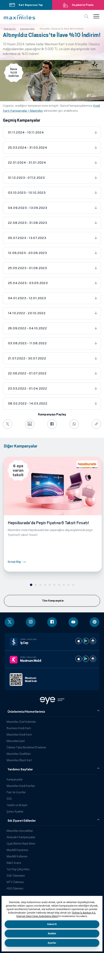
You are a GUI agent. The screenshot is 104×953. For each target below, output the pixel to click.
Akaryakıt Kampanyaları (21, 837)
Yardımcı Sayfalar (20, 769)
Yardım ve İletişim (17, 805)
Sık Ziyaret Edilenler (22, 820)
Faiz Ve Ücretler (16, 792)
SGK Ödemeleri (16, 875)
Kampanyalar (15, 779)
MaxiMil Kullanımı (17, 856)
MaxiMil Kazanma (17, 850)
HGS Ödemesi (15, 888)
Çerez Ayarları (15, 811)
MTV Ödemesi (15, 882)
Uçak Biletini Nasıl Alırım (21, 843)
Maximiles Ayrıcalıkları (20, 830)
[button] (19, 17)
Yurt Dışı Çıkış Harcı (18, 869)
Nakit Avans (14, 862)
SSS (9, 798)
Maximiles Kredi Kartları (21, 785)
